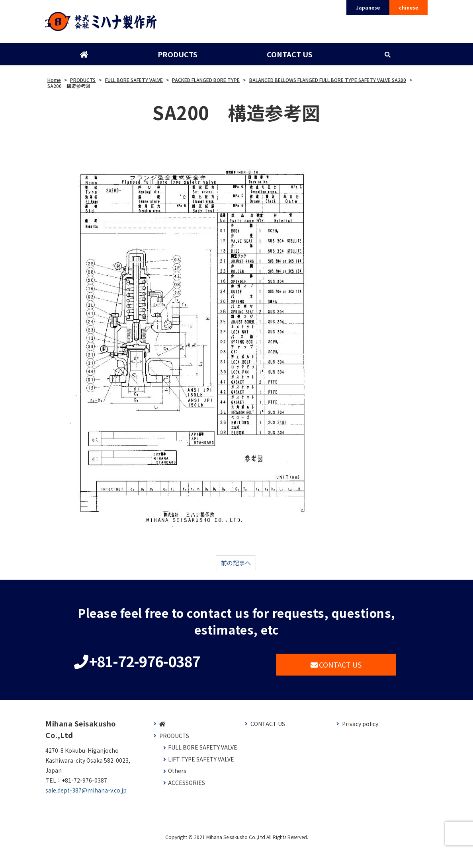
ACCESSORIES (186, 787)
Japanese (368, 7)
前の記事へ (236, 566)
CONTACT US (289, 57)
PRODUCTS (177, 57)
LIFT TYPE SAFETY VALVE (201, 763)
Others (177, 775)
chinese (408, 7)
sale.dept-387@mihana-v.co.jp (86, 794)
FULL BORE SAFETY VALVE (202, 751)
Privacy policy (360, 728)
